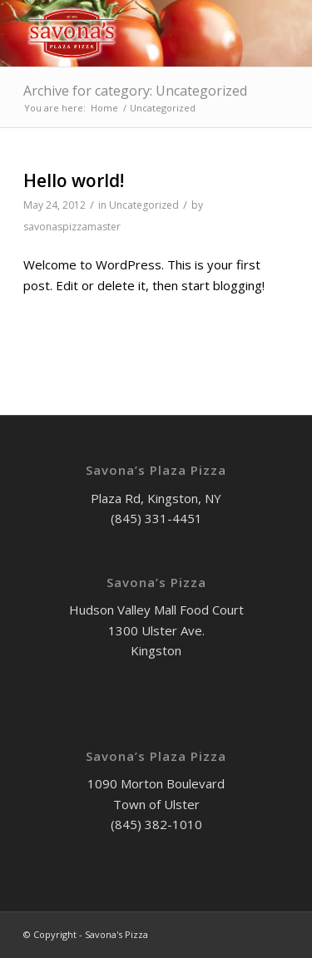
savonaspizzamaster (72, 227)
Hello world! (73, 180)
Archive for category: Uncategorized (135, 90)
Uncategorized (144, 205)
